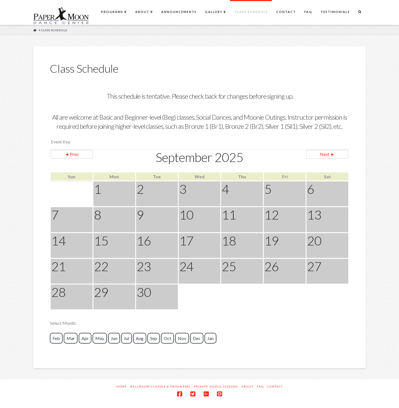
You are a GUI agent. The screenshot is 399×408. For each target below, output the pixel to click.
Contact (275, 386)
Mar (70, 338)
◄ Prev (72, 154)
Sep (153, 338)
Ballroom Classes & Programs (160, 386)
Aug (140, 338)
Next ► (327, 154)
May (99, 338)
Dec (197, 338)
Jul (126, 338)
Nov (182, 338)
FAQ (260, 386)
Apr (85, 338)
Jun (114, 338)
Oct (167, 338)
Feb (56, 338)
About (247, 386)
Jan (210, 338)
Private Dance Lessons (216, 386)
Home (121, 386)
